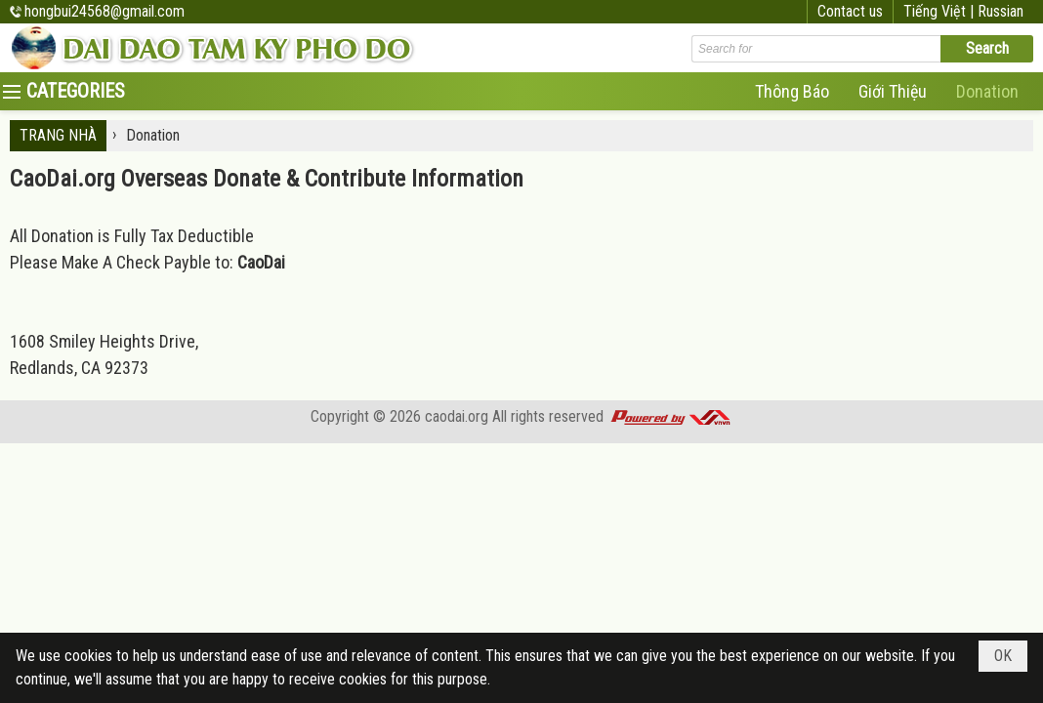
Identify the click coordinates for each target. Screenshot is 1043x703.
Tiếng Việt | (940, 11)
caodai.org (456, 416)
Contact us (850, 11)
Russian (1000, 11)
